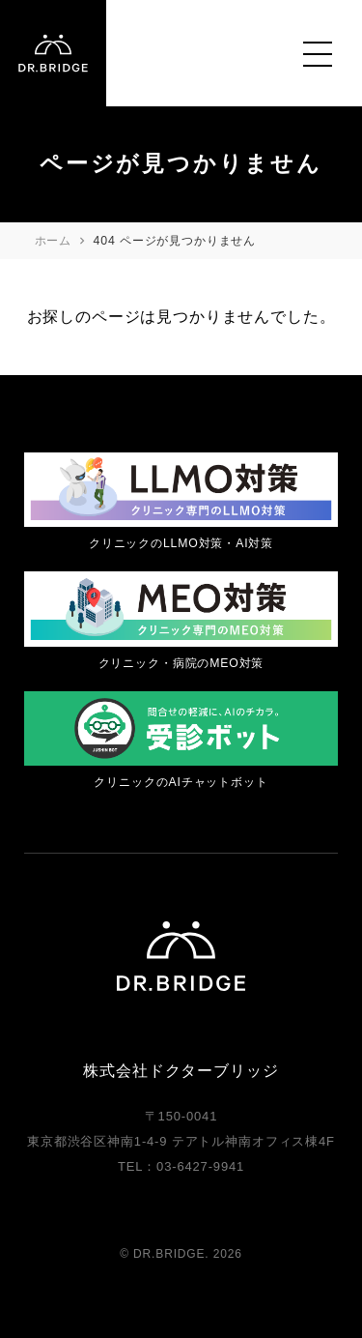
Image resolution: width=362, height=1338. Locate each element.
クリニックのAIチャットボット (180, 782)
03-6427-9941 (200, 1166)
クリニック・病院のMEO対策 (181, 663)
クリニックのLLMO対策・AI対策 (181, 543)
